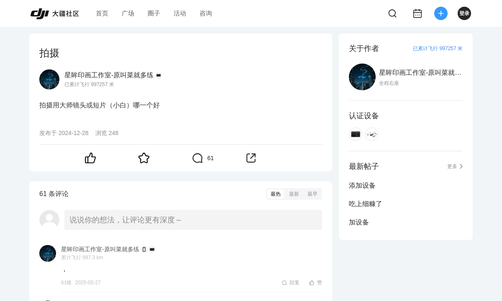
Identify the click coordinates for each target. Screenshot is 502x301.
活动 (180, 13)
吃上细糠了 (365, 203)
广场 (128, 13)
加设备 (359, 222)
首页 (102, 13)
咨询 (206, 13)
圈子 (154, 13)
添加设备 (362, 185)
